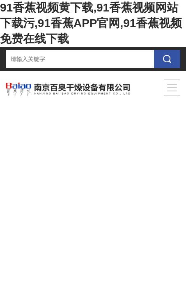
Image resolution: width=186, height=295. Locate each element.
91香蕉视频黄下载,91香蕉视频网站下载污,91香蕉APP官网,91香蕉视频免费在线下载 (91, 23)
